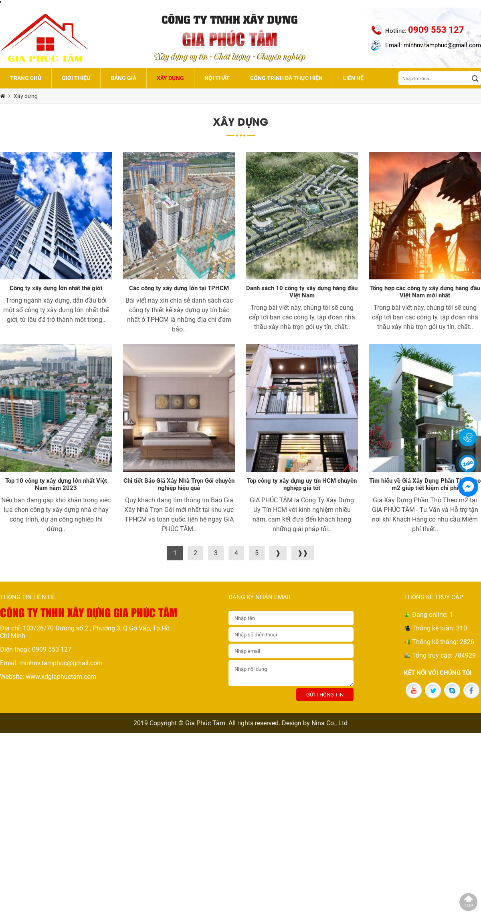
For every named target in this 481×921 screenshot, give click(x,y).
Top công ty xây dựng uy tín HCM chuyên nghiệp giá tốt (302, 484)
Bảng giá (123, 78)
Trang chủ (25, 78)
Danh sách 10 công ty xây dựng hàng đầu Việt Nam (302, 292)
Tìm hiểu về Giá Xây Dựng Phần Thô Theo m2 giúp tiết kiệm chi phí (425, 484)
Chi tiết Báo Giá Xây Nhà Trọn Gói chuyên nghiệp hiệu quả (178, 484)
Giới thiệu (76, 78)
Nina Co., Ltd (329, 723)
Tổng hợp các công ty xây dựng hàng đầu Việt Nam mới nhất (425, 292)
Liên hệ (353, 78)
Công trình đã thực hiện (286, 78)
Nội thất (217, 78)
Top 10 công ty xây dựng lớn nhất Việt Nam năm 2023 (56, 484)
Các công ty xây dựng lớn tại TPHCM (179, 288)
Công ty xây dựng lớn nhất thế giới (56, 288)
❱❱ (302, 553)
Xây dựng (170, 78)
